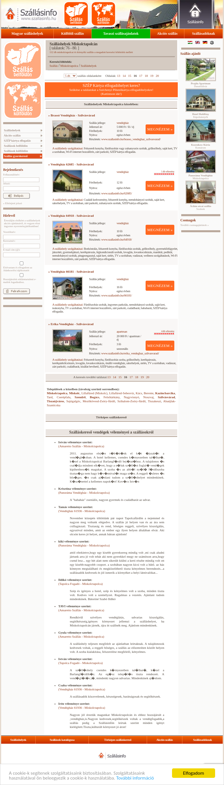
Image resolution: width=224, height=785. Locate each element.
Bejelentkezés (13, 170)
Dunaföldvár (200, 85)
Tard (50, 397)
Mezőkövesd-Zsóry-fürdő (99, 401)
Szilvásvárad (166, 397)
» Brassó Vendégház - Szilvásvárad (71, 115)
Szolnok (200, 207)
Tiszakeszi (154, 401)
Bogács (94, 397)
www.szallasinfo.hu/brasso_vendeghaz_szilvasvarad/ (131, 139)
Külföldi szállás (72, 34)
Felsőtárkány (111, 397)
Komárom (200, 146)
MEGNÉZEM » (160, 129)
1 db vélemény (164, 172)
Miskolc (74, 393)
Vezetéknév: (9, 232)
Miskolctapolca (69, 65)
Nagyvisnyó (131, 397)
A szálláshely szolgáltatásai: (67, 148)
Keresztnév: (9, 240)
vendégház (123, 122)
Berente (148, 393)
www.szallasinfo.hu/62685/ (116, 193)
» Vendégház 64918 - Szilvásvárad (71, 215)
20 (157, 75)
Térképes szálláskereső (117, 739)
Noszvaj (148, 397)
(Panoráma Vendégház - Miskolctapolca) (84, 492)
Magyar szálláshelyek (27, 34)
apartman (122, 331)
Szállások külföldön (15, 151)
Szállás (54, 65)
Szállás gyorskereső (15, 156)
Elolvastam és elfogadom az (21, 266)
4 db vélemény (164, 332)
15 (129, 75)
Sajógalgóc (73, 401)
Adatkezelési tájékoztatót (16, 270)
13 (118, 75)
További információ (135, 778)
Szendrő (80, 397)
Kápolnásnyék (200, 115)
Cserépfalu (64, 397)
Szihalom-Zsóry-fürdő (131, 401)
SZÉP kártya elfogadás (17, 140)
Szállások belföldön (15, 145)
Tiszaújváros (55, 401)
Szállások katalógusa (62, 739)
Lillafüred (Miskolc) (94, 393)
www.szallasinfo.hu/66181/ (116, 295)
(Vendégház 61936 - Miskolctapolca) (81, 511)
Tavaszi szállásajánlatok (120, 34)
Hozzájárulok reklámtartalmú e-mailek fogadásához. (21, 278)
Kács (139, 393)
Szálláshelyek (11, 130)
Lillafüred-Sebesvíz (121, 393)
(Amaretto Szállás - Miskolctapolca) (81, 446)
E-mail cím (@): (11, 249)
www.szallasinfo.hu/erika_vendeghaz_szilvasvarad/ (130, 353)
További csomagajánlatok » (194, 225)
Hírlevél (9, 216)
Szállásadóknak (203, 34)
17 (140, 75)
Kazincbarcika (165, 393)
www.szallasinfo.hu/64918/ (116, 239)
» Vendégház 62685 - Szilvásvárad (71, 164)
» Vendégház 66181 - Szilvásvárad (71, 271)
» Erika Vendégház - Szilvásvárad (71, 324)
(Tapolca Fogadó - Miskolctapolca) (80, 583)
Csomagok (188, 220)
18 (146, 75)
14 (124, 75)
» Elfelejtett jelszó (12, 203)
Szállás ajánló (190, 54)
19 (151, 75)
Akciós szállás (167, 34)
